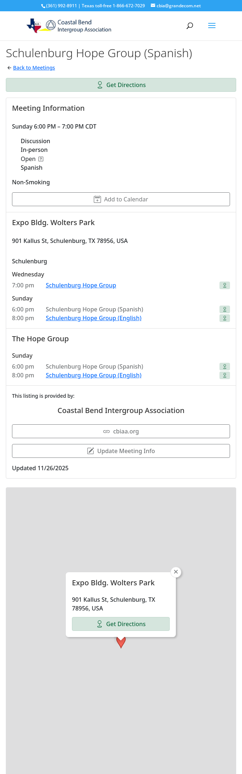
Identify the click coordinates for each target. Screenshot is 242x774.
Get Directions (121, 85)
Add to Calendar (121, 199)
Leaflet (141, 766)
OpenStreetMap (174, 766)
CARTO (226, 766)
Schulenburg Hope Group (81, 285)
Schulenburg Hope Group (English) (93, 318)
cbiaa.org (121, 431)
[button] (121, 578)
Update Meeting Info (121, 451)
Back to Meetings (34, 67)
